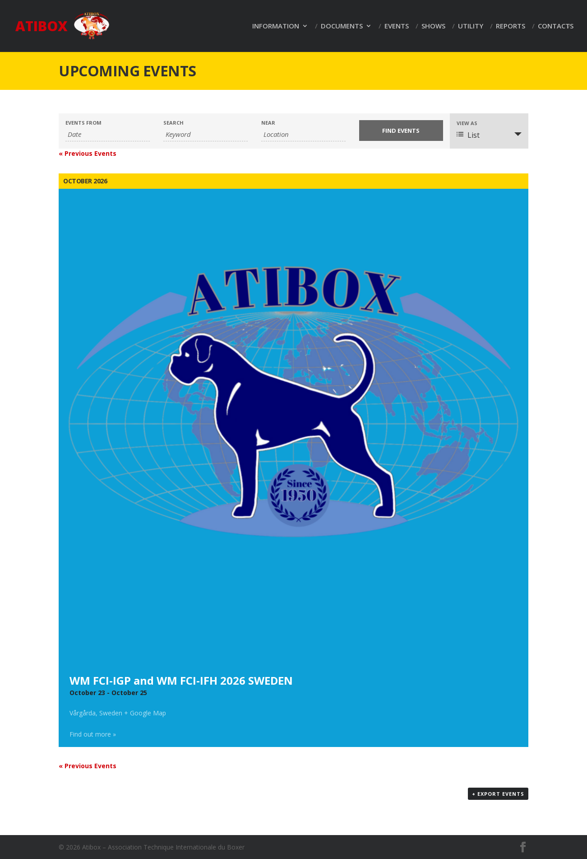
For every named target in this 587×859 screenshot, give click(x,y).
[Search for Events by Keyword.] (205, 134)
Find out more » (92, 734)
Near (268, 122)
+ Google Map (145, 713)
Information (275, 26)
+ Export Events (498, 793)
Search (173, 122)
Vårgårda (82, 713)
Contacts (555, 26)
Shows (433, 26)
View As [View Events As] (467, 123)
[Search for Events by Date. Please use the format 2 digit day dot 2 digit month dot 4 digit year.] (107, 134)
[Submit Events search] (401, 130)
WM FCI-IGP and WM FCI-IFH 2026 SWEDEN (181, 680)
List (468, 135)
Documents (342, 26)
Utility (470, 26)
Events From (83, 122)
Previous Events (87, 153)
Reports (510, 26)
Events (396, 26)
